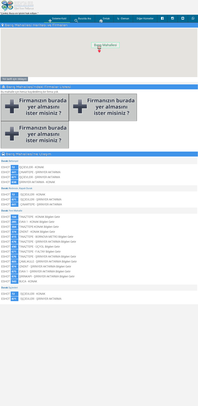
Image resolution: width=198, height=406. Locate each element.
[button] (99, 49)
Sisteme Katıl (57, 19)
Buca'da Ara (82, 19)
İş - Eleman (123, 18)
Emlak (104, 19)
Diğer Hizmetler (145, 18)
